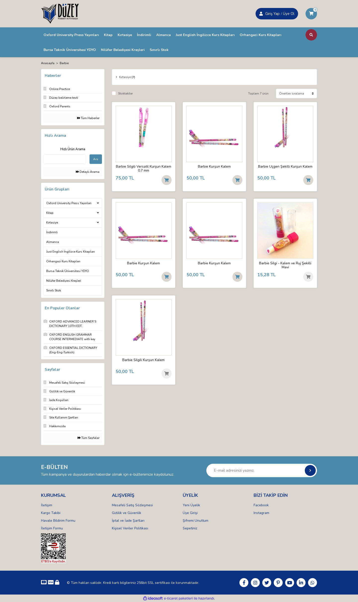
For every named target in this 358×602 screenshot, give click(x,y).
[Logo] (60, 13)
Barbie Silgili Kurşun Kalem (143, 360)
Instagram (261, 512)
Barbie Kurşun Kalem (214, 167)
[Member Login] (261, 13)
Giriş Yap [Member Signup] (272, 13)
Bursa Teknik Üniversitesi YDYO (67, 271)
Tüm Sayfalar (88, 438)
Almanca (52, 242)
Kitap (49, 213)
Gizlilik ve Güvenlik (126, 512)
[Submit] (310, 470)
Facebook (261, 505)
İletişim (46, 505)
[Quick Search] (65, 159)
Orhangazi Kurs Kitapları (63, 261)
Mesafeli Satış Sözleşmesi (132, 505)
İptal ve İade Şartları (128, 520)
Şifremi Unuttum (195, 520)
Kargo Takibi (50, 512)
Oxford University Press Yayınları (68, 203)
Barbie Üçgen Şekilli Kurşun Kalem (285, 167)
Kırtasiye (52, 223)
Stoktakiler (125, 93)
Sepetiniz (190, 528)
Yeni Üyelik (191, 505)
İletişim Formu (52, 528)
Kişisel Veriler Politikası (130, 528)
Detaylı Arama (87, 172)
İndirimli (52, 232)
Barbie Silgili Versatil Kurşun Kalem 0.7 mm (143, 169)
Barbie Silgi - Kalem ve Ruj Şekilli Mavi (285, 265)
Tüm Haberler (88, 118)
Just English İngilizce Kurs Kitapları (70, 252)
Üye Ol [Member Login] (288, 13)
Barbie (64, 63)
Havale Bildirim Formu (58, 520)
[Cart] (311, 13)
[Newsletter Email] (261, 470)
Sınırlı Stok (53, 290)
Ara (95, 159)
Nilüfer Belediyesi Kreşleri (63, 281)
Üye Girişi (190, 512)
